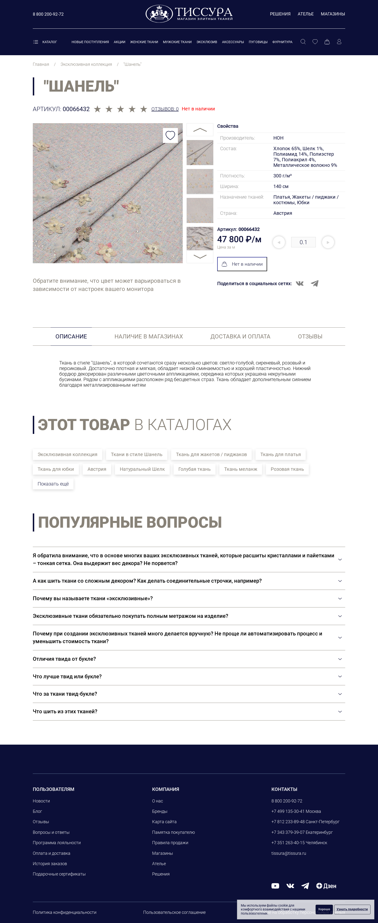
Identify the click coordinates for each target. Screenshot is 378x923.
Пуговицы (258, 42)
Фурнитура (282, 42)
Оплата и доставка (51, 853)
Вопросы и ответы (51, 832)
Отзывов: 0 (165, 109)
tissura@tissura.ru (288, 853)
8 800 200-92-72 (286, 800)
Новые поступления (90, 42)
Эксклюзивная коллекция (67, 454)
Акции (119, 42)
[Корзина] (327, 42)
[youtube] (275, 885)
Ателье (306, 13)
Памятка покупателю (173, 832)
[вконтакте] (290, 885)
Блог (37, 811)
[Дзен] (326, 885)
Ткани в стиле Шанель (136, 454)
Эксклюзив (206, 42)
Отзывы (41, 821)
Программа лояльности (57, 842)
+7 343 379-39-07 (288, 832)
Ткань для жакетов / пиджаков (211, 454)
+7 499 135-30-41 (288, 811)
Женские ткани (144, 42)
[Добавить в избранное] (170, 135)
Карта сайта (164, 821)
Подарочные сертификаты (59, 873)
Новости (41, 800)
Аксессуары (233, 42)
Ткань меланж (240, 469)
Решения (280, 13)
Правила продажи (170, 842)
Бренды (160, 811)
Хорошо (324, 909)
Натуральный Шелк (142, 469)
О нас (157, 800)
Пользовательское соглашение (174, 912)
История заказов (50, 863)
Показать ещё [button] (53, 484)
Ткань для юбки (56, 469)
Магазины (333, 13)
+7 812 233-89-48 (288, 821)
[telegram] (305, 885)
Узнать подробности (352, 909)
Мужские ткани (177, 42)
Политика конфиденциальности (64, 912)
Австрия (97, 469)
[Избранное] (315, 42)
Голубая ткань (194, 469)
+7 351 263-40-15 (288, 842)
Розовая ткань (287, 469)
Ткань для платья (280, 454)
